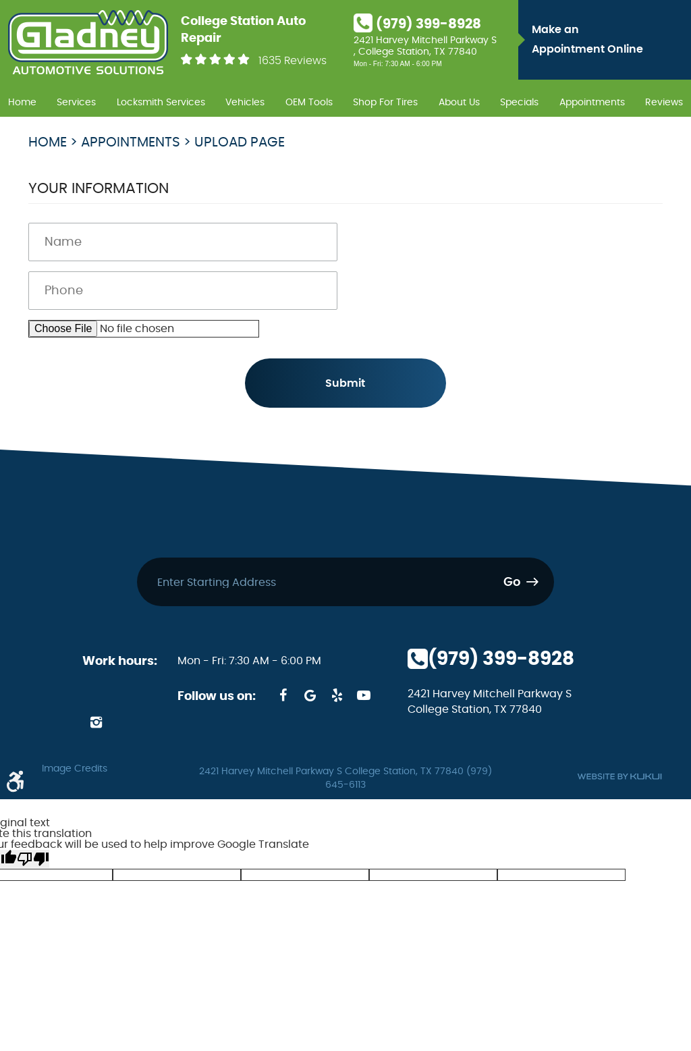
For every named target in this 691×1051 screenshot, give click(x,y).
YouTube (363, 695)
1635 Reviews (292, 60)
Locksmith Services (161, 102)
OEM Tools (309, 102)
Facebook (282, 695)
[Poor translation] (33, 859)
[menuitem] (22, 100)
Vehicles (245, 102)
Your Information (98, 188)
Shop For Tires (385, 102)
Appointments (592, 102)
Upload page (239, 142)
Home (22, 102)
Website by (619, 777)
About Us (459, 102)
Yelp (336, 695)
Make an (608, 41)
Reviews (664, 102)
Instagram (95, 722)
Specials (519, 102)
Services (76, 102)
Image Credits (74, 769)
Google (309, 695)
